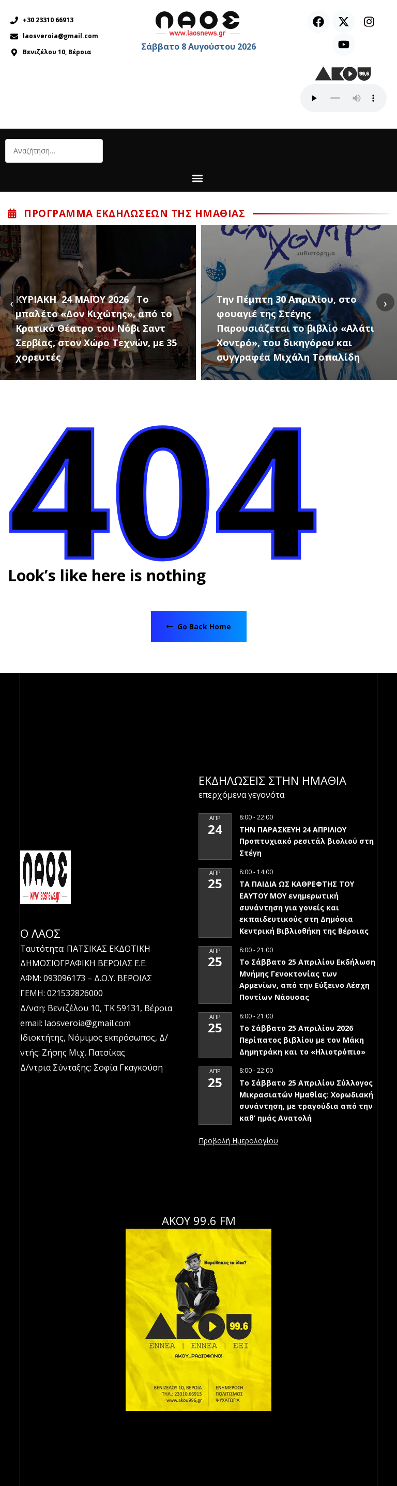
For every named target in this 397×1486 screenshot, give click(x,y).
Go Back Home (198, 626)
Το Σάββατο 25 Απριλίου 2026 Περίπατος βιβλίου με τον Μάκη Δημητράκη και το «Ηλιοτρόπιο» (302, 1039)
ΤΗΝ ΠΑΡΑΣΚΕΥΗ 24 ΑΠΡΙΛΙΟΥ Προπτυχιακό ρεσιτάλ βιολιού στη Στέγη (306, 841)
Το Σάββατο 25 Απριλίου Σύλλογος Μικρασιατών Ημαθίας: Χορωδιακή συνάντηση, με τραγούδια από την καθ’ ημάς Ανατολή (306, 1100)
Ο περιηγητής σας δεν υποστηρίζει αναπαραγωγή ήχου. (343, 98)
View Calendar (238, 1141)
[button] (197, 178)
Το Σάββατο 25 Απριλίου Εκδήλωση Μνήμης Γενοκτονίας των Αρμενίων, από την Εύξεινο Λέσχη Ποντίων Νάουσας (307, 979)
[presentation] (12, 302)
